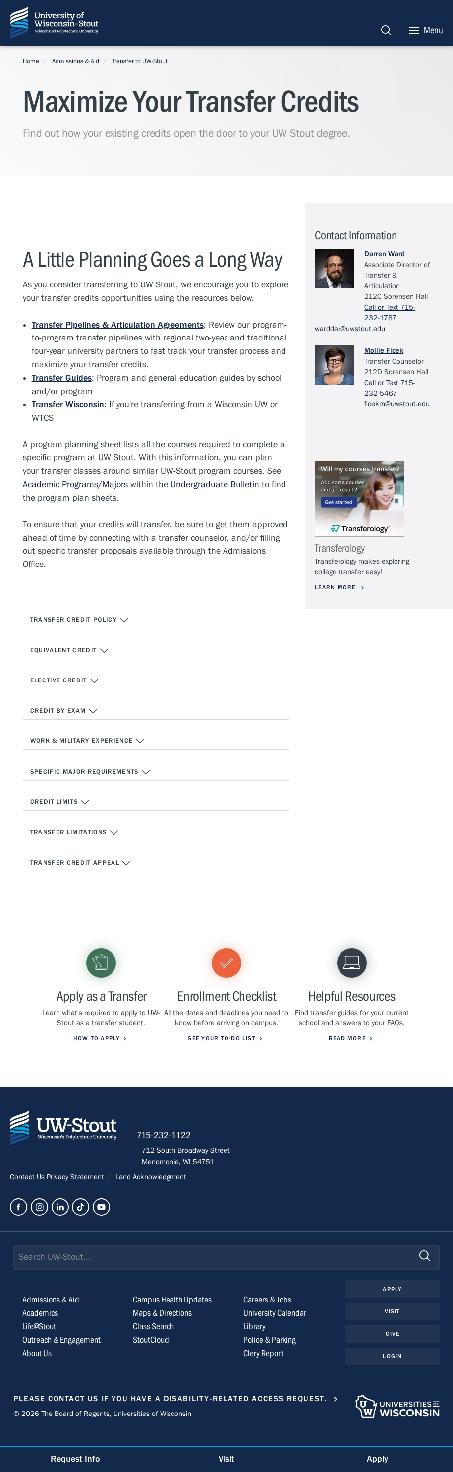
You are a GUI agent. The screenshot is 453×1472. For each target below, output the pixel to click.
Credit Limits (60, 804)
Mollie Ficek (383, 350)
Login (392, 1371)
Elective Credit (65, 681)
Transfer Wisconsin (68, 405)
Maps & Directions (162, 1327)
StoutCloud (151, 1354)
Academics (40, 1327)
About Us (37, 1367)
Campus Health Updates (172, 1314)
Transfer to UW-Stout (140, 61)
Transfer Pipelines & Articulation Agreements (118, 325)
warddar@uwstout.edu (350, 328)
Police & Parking (269, 1354)
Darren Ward (384, 253)
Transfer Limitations (74, 835)
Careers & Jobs (267, 1314)
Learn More (337, 587)
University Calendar (274, 1327)
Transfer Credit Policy (79, 620)
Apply (392, 1303)
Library (254, 1341)
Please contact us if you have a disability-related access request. (170, 1413)
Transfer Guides (62, 378)
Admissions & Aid (75, 61)
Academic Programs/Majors (75, 485)
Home (31, 61)
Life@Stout (39, 1341)
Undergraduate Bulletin (214, 485)
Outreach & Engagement (61, 1354)
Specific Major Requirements (90, 774)
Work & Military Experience (87, 743)
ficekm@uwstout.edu (397, 403)
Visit (392, 1326)
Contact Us (28, 1191)
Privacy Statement (76, 1191)
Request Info (75, 1459)
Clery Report (263, 1367)
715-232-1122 (169, 1149)
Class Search (153, 1341)
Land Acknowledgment (149, 1191)
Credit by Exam (64, 712)
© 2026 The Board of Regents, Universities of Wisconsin (102, 1427)
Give (392, 1348)
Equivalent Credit (69, 651)
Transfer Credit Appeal (81, 865)
